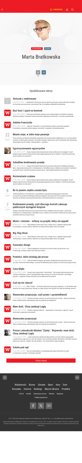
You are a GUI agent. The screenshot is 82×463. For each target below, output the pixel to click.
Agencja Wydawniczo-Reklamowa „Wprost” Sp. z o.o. (36, 450)
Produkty (66, 420)
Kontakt (28, 425)
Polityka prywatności (41, 429)
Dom (65, 416)
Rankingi (38, 420)
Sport (50, 416)
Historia (27, 420)
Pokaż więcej (41, 392)
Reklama (51, 425)
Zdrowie (41, 416)
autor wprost (37, 48)
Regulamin (60, 425)
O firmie (21, 425)
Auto (58, 416)
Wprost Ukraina (52, 420)
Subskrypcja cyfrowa (39, 425)
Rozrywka (16, 420)
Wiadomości (20, 416)
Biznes (32, 416)
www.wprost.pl (72, 455)
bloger (47, 48)
